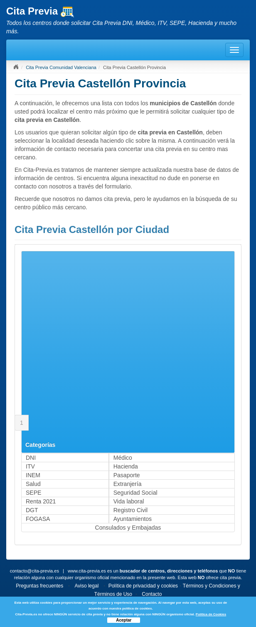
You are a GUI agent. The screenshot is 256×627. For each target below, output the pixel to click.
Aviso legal (86, 586)
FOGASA (38, 518)
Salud (33, 484)
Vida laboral (128, 501)
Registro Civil (130, 510)
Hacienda (125, 466)
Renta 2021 (41, 501)
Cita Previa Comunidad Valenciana (61, 67)
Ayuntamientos (132, 518)
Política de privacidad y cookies (143, 586)
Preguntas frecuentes (39, 586)
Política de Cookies (211, 614)
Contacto (152, 594)
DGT (32, 510)
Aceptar (123, 620)
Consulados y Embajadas (128, 527)
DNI (31, 457)
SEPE (33, 492)
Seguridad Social (135, 492)
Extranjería (127, 484)
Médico (122, 457)
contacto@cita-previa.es (34, 570)
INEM (33, 475)
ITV (30, 466)
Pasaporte (126, 475)
